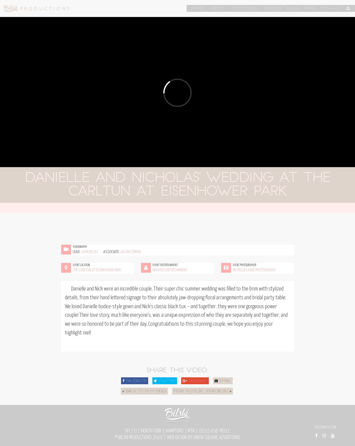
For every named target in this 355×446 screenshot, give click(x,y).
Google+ (195, 381)
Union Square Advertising (216, 437)
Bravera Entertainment (170, 270)
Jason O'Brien (130, 252)
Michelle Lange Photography (254, 270)
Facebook (135, 381)
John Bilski (89, 252)
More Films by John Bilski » (202, 391)
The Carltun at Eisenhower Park (97, 270)
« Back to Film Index (144, 391)
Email (222, 381)
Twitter (165, 381)
